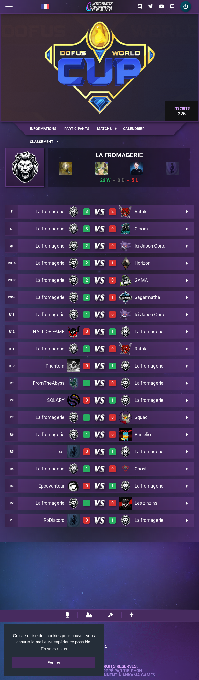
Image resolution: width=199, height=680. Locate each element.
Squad (141, 417)
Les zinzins (145, 503)
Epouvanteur (51, 486)
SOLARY (56, 400)
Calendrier (134, 128)
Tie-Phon (132, 671)
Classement (44, 141)
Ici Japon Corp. (149, 246)
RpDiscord (54, 520)
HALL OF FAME (49, 331)
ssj (62, 451)
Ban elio (142, 434)
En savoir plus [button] (54, 649)
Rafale (141, 211)
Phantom (55, 366)
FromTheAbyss (49, 383)
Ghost (140, 468)
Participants (76, 128)
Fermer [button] (54, 662)
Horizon (142, 263)
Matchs (107, 128)
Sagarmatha (147, 297)
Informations (43, 128)
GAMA (141, 280)
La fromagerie (119, 155)
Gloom (141, 228)
